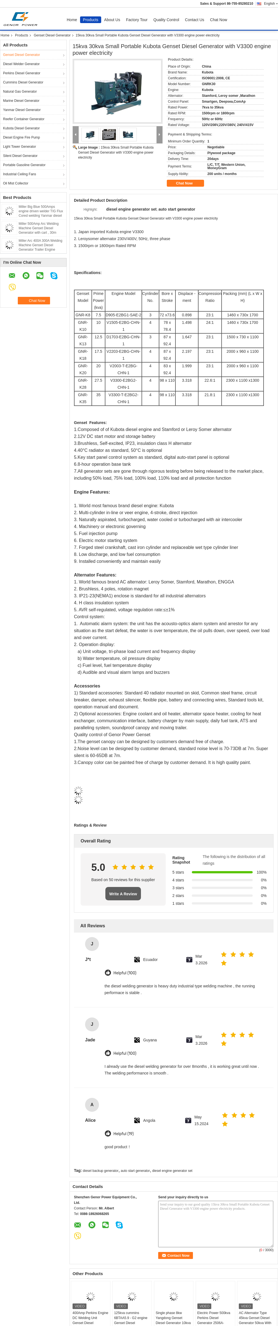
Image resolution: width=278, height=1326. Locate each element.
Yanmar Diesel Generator (22, 110)
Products (90, 20)
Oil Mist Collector (15, 183)
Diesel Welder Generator (21, 64)
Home (72, 20)
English (271, 4)
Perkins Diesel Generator (21, 73)
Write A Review (123, 894)
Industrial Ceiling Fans (19, 174)
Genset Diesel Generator (52, 35)
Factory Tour (137, 20)
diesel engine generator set (172, 1171)
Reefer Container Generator (23, 119)
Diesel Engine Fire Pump (21, 137)
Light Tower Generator (19, 147)
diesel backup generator (100, 1171)
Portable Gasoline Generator (24, 165)
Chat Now (218, 20)
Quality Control (166, 20)
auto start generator (135, 1171)
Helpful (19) (123, 1134)
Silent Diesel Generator (20, 156)
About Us (112, 20)
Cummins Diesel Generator (23, 82)
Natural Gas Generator (20, 91)
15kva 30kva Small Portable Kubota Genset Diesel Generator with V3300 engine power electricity (115, 152)
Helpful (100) (124, 973)
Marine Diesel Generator (21, 101)
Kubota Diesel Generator (21, 128)
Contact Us (194, 20)
